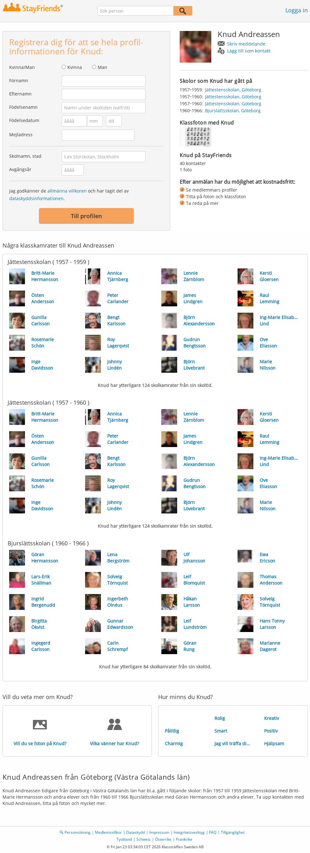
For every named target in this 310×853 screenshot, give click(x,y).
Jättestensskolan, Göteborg (233, 90)
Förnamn (18, 80)
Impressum (159, 832)
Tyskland (124, 839)
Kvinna (74, 67)
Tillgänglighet (233, 832)
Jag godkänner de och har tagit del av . (69, 194)
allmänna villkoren (67, 191)
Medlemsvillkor (108, 832)
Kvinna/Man (22, 67)
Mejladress (21, 135)
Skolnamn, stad (25, 156)
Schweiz (143, 839)
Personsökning (77, 832)
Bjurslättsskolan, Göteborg (233, 110)
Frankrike (184, 839)
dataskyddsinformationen (36, 198)
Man (102, 67)
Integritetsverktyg (189, 832)
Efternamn (20, 94)
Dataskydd (135, 832)
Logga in (296, 10)
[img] (195, 136)
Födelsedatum (24, 120)
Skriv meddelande (246, 44)
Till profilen (86, 216)
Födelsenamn (23, 107)
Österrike (163, 839)
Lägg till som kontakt (248, 51)
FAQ (212, 832)
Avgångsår (20, 169)
